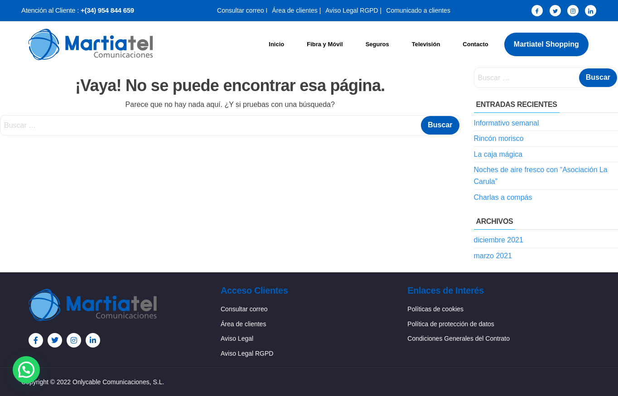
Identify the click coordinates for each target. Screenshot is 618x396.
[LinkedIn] (590, 10)
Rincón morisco (499, 138)
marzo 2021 (493, 256)
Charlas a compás (503, 197)
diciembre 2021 (498, 240)
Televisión (426, 44)
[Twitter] (555, 10)
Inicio (276, 44)
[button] (26, 369)
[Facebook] (537, 10)
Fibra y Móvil (325, 44)
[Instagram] (573, 10)
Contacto (475, 44)
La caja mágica (498, 154)
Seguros (377, 44)
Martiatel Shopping (546, 44)
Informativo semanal (506, 123)
